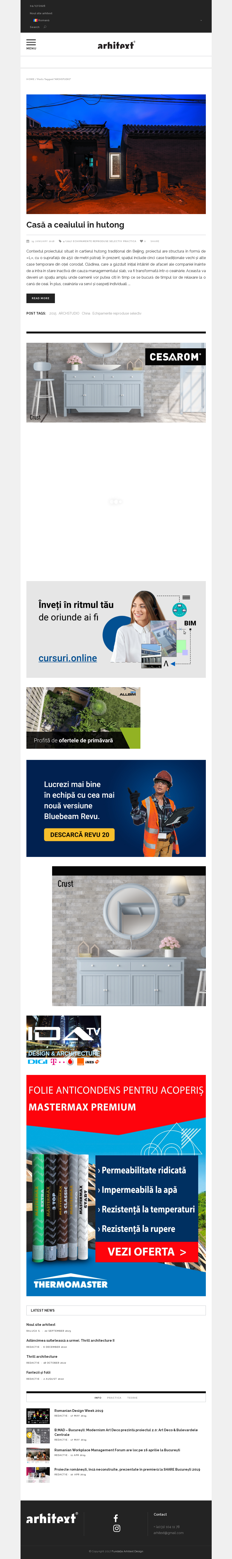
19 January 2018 (43, 241)
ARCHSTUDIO (69, 313)
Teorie (132, 1397)
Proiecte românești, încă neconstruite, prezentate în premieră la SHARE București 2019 (127, 1469)
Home (30, 79)
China (86, 313)
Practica (129, 241)
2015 (52, 313)
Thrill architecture (41, 1356)
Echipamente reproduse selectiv (97, 241)
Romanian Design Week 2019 (78, 1411)
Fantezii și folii (38, 1372)
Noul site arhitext (41, 13)
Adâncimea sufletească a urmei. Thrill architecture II (70, 1340)
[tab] (98, 1397)
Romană (41, 20)
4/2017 (67, 241)
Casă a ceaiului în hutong (75, 224)
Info (98, 1397)
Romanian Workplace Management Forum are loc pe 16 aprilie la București (117, 1450)
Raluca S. (33, 1331)
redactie (32, 1347)
